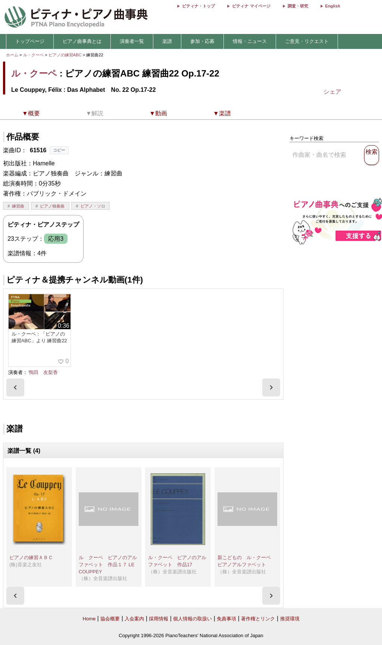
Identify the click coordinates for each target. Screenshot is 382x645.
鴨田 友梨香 (43, 372)
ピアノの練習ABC (65, 55)
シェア (332, 91)
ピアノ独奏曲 (52, 206)
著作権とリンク (258, 618)
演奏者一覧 (132, 41)
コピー (59, 150)
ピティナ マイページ (251, 6)
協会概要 (110, 618)
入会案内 (134, 618)
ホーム (12, 55)
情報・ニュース (250, 41)
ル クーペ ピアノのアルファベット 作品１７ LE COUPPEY (109, 564)
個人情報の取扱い (192, 618)
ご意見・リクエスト (307, 41)
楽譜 (167, 41)
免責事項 (226, 618)
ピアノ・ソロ (93, 206)
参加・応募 (202, 41)
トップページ (29, 41)
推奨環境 (290, 618)
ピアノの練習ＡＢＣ (31, 557)
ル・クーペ (33, 55)
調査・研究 (298, 6)
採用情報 (158, 618)
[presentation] (15, 387)
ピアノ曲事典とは (82, 41)
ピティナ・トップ (198, 6)
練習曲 (18, 206)
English (332, 6)
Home (89, 618)
